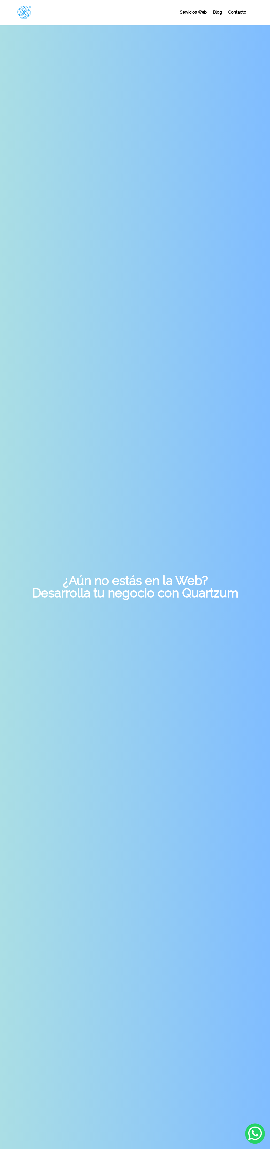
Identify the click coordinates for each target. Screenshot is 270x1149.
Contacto (237, 12)
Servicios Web (193, 12)
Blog (217, 12)
